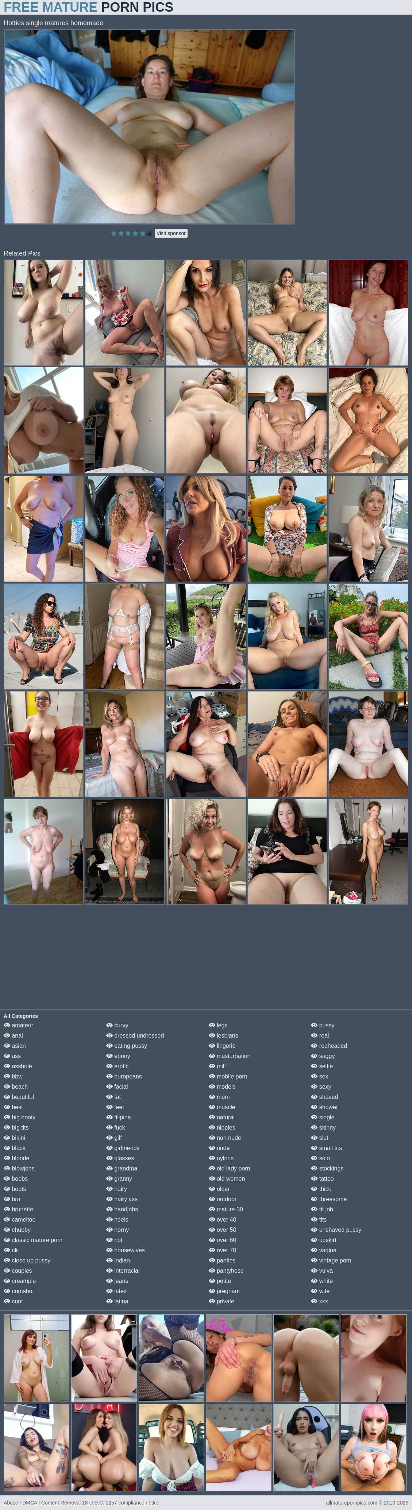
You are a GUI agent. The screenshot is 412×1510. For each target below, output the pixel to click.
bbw (13, 1076)
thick (321, 1189)
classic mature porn (33, 1240)
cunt (13, 1301)
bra (12, 1199)
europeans (124, 1076)
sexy (321, 1087)
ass (12, 1056)
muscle (222, 1107)
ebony (118, 1056)
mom (219, 1097)
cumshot (19, 1291)
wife (320, 1291)
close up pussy (27, 1260)
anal (13, 1035)
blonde (17, 1158)
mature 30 (226, 1209)
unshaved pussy (336, 1230)
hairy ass (122, 1199)
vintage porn (331, 1260)
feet (115, 1107)
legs (218, 1025)
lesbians (223, 1035)
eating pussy (126, 1046)
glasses (120, 1158)
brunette (18, 1209)
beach (16, 1087)
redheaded (329, 1046)
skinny (323, 1127)
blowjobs (19, 1168)
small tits (326, 1148)
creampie (20, 1281)
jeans (117, 1281)
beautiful (19, 1097)
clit (11, 1250)
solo (320, 1158)
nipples (222, 1127)
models (222, 1087)
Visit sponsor (171, 233)
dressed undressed (135, 1035)
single (322, 1117)
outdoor (223, 1199)
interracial (123, 1271)
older (219, 1189)
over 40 (222, 1219)
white (322, 1281)
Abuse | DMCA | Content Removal (42, 1503)
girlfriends (123, 1148)
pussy (322, 1025)
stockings (327, 1168)
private (221, 1301)
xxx (319, 1301)
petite (220, 1281)
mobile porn (228, 1076)
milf (217, 1066)
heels (117, 1219)
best (13, 1107)
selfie (322, 1066)
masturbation (230, 1056)
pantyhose (226, 1271)
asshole (18, 1066)
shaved (324, 1097)
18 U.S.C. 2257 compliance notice (120, 1503)
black (15, 1148)
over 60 (222, 1240)
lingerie (222, 1046)
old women (227, 1179)
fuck (115, 1127)
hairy (116, 1189)
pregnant (224, 1291)
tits (319, 1219)
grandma (122, 1168)
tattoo (322, 1179)
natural (222, 1117)
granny (119, 1179)
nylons (221, 1158)
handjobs (122, 1209)
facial (117, 1087)
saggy (323, 1056)
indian (118, 1260)
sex (319, 1076)
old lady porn (229, 1168)
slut (319, 1138)
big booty (19, 1117)
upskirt (323, 1240)
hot (114, 1240)
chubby (17, 1230)
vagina (323, 1250)
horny (117, 1230)
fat (113, 1097)
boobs (16, 1179)
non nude (225, 1138)
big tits (16, 1127)
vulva (322, 1271)
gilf (114, 1138)
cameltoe (19, 1219)
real (320, 1035)
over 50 (222, 1230)
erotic (117, 1066)
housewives (125, 1250)
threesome (329, 1199)
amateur (18, 1025)
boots (15, 1189)
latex (116, 1291)
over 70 (222, 1250)
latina (117, 1301)
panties (222, 1260)
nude (219, 1148)
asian (15, 1046)
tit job (322, 1209)
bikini (14, 1138)
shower (324, 1107)
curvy (117, 1025)
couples (18, 1271)
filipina (118, 1117)
